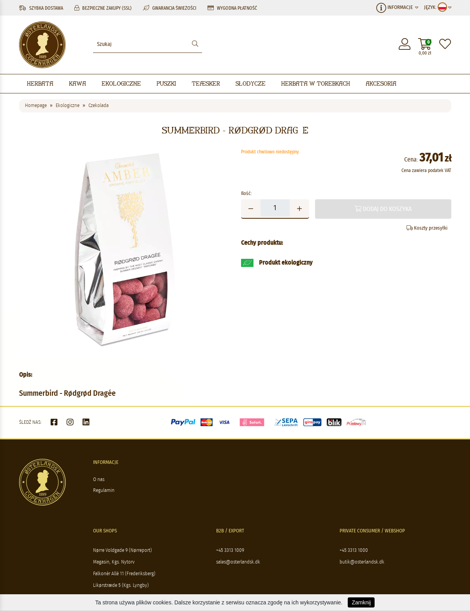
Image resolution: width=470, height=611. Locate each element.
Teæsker (206, 83)
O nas (98, 479)
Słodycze (251, 83)
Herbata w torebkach (315, 83)
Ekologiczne (121, 83)
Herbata (40, 83)
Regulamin (103, 490)
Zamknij (361, 602)
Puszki (166, 83)
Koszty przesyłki (427, 228)
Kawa (77, 83)
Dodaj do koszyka (383, 208)
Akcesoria (381, 83)
